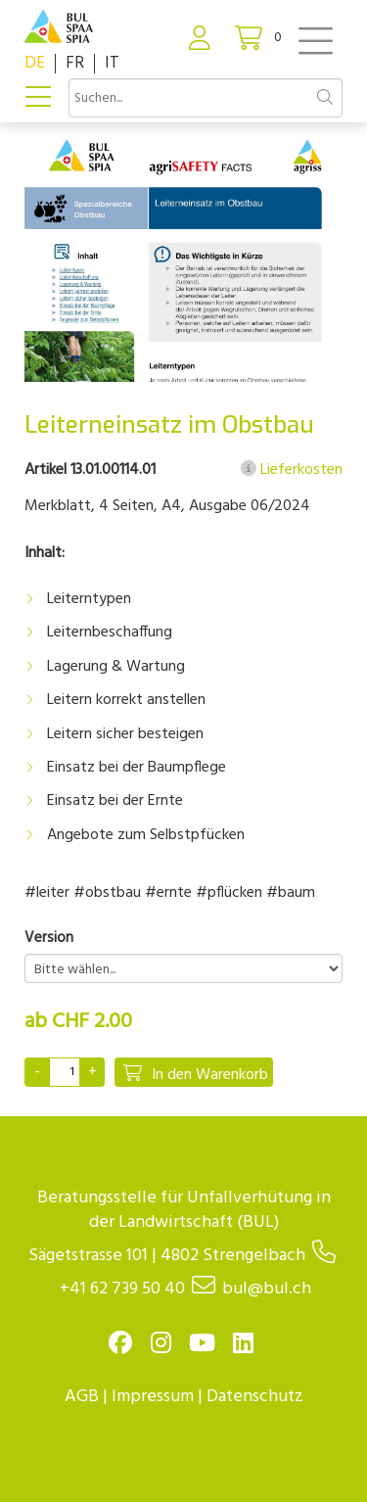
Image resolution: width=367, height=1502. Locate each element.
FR (75, 63)
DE (34, 63)
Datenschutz (254, 1397)
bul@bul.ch (266, 1289)
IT (112, 63)
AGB (82, 1397)
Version (48, 938)
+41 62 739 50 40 (122, 1289)
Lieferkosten (292, 470)
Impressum (153, 1397)
